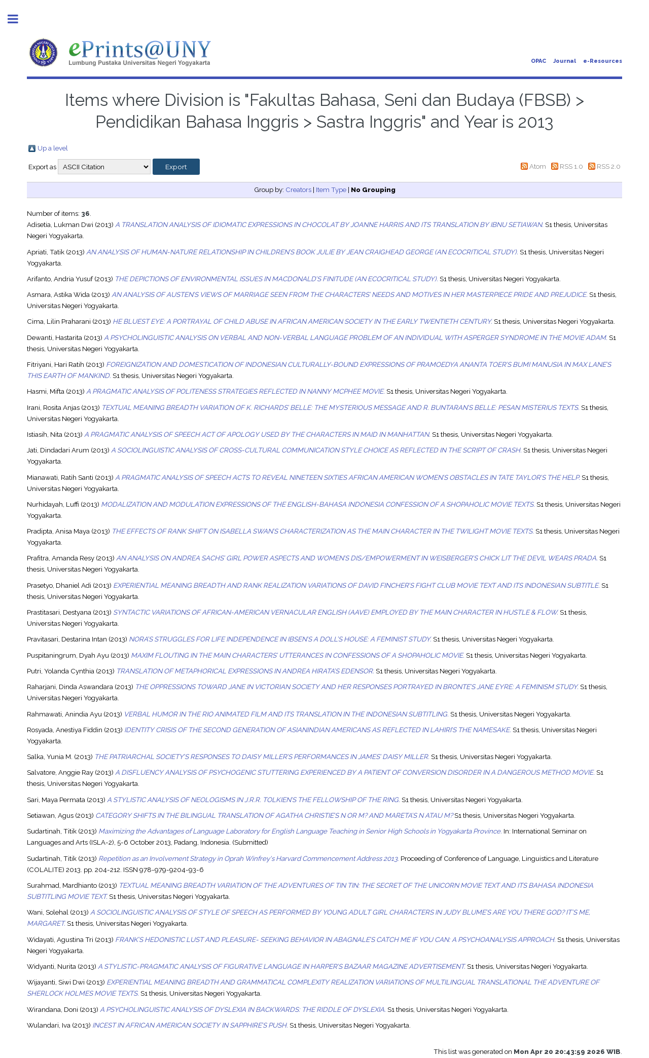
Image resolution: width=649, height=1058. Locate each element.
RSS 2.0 (609, 166)
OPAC (538, 61)
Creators (298, 189)
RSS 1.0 (571, 166)
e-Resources (602, 61)
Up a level (53, 148)
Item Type (331, 189)
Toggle (18, 19)
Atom (537, 166)
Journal (564, 61)
